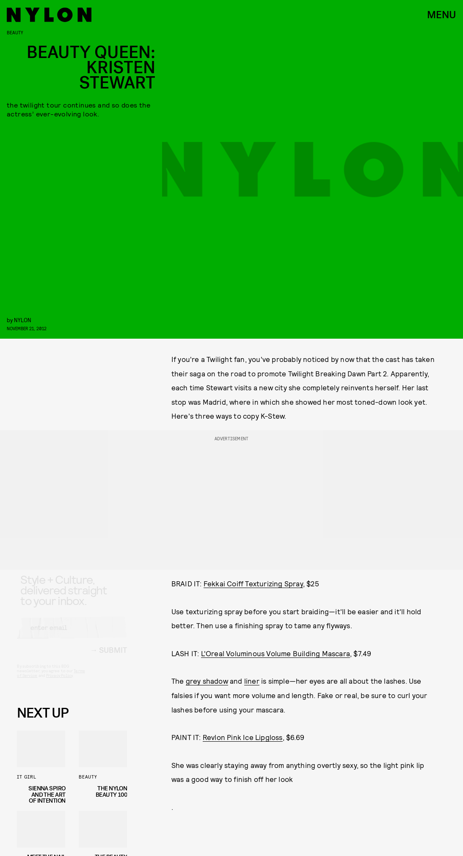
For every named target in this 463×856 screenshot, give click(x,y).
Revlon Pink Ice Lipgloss (243, 737)
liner (251, 681)
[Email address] (72, 635)
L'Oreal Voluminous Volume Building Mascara (275, 653)
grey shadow (207, 681)
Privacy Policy (59, 682)
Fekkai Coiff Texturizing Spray (253, 583)
